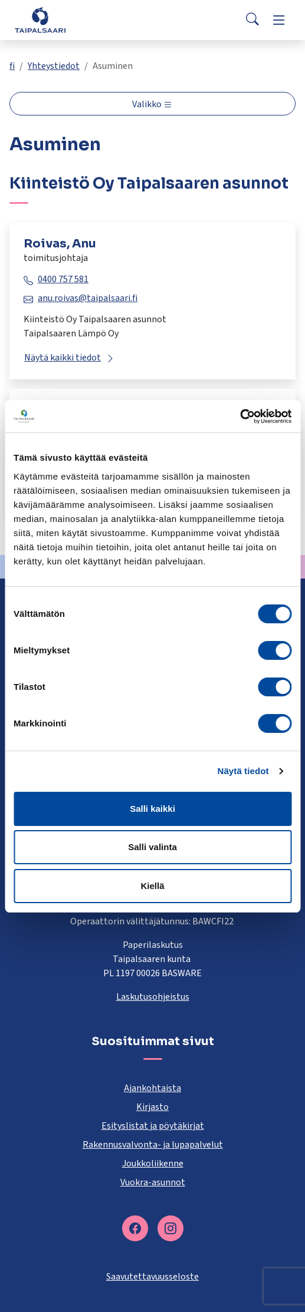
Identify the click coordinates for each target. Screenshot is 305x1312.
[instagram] (170, 1228)
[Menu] (279, 20)
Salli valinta (152, 847)
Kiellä (152, 886)
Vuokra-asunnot (152, 1182)
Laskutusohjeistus (152, 996)
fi (12, 66)
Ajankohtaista (152, 1088)
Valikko (147, 104)
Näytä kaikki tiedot (62, 357)
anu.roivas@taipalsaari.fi (87, 298)
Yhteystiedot (54, 66)
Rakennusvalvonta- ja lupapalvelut (153, 1144)
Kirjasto (152, 1107)
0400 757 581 (63, 279)
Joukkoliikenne (152, 1163)
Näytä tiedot (243, 771)
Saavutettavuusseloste (152, 1276)
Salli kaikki (152, 809)
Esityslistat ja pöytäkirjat (152, 1125)
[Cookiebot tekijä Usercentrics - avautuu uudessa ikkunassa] (239, 416)
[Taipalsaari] (40, 19)
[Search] (252, 20)
